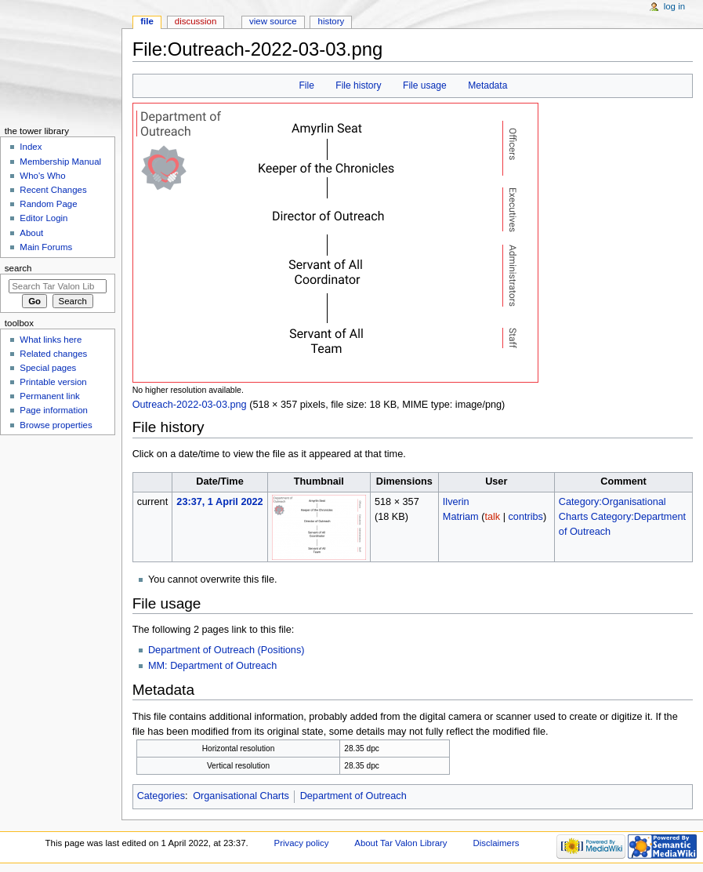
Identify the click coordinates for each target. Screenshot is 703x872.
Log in (674, 6)
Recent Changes (53, 189)
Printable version (53, 382)
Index (31, 146)
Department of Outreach (353, 795)
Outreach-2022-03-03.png (189, 404)
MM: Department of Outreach (212, 665)
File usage (425, 85)
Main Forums (46, 247)
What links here (51, 339)
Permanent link (49, 396)
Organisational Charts (241, 795)
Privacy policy (301, 843)
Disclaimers (496, 843)
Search (18, 268)
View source (272, 21)
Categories (161, 795)
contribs (526, 516)
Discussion (195, 21)
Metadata (487, 85)
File (306, 85)
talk (492, 516)
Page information (54, 410)
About (31, 233)
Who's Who (42, 175)
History (331, 21)
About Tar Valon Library (400, 843)
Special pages (48, 367)
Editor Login (43, 218)
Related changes (53, 353)
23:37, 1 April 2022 (219, 501)
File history (358, 85)
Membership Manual (60, 161)
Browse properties (56, 425)
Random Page (48, 204)
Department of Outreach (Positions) (226, 650)
